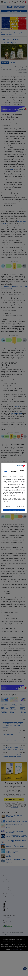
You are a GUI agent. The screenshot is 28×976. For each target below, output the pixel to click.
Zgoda (5, 471)
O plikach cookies (22, 471)
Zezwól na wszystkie (14, 510)
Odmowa (8, 506)
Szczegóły (14, 471)
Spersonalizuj (20, 506)
